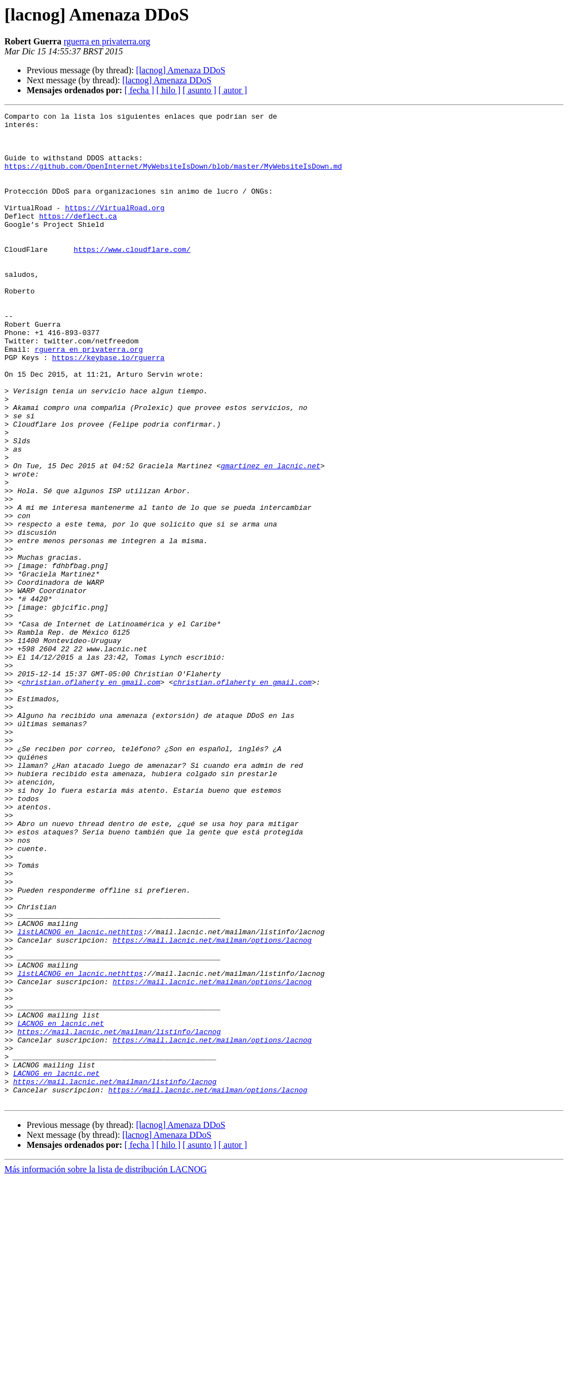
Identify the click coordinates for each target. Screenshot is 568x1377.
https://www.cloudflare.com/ (132, 277)
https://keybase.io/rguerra (108, 407)
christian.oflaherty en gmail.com (91, 797)
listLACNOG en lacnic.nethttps (80, 1096)
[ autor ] (233, 90)
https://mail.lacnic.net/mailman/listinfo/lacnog (119, 1216)
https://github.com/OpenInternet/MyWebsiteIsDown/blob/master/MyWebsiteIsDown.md (173, 178)
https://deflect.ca (77, 237)
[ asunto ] (199, 90)
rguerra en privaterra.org (107, 41)
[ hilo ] (168, 90)
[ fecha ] (139, 90)
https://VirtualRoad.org (114, 227)
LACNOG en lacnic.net (60, 1206)
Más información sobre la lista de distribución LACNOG (105, 1367)
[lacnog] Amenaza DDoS (180, 70)
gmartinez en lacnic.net (270, 537)
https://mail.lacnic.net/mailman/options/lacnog (212, 1106)
